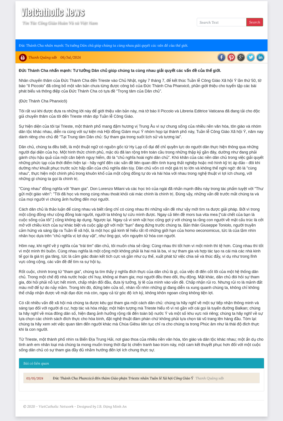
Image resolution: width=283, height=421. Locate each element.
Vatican (36, 33)
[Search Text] (222, 22)
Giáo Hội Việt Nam (63, 33)
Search (254, 22)
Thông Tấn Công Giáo (102, 33)
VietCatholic (136, 33)
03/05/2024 (34, 378)
